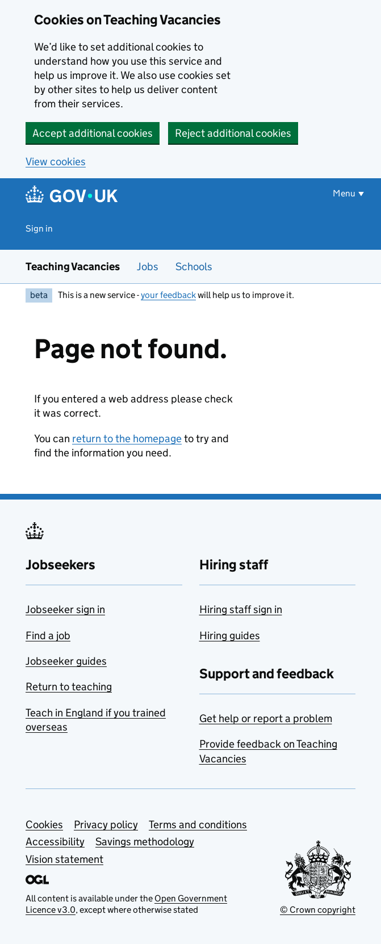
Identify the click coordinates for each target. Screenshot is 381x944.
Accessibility (55, 841)
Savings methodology (144, 841)
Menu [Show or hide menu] (344, 193)
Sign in (39, 228)
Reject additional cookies (233, 133)
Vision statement (64, 859)
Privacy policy (106, 824)
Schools (193, 266)
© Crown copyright (317, 909)
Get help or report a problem (265, 718)
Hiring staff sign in (240, 609)
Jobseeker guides (66, 661)
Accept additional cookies (92, 133)
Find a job (48, 635)
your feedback (168, 295)
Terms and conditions (198, 824)
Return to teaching (69, 686)
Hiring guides (229, 635)
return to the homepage (127, 438)
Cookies (44, 824)
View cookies (56, 161)
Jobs (147, 266)
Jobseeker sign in (65, 609)
